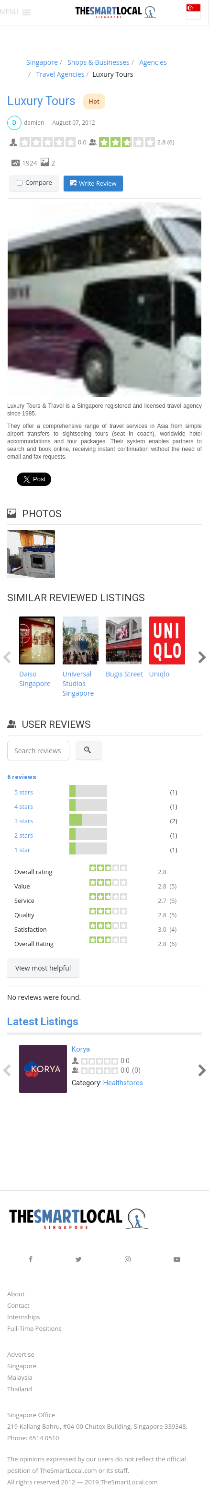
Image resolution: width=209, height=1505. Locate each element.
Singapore (21, 1366)
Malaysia (20, 1377)
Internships (23, 1317)
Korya (81, 1049)
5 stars (23, 792)
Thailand (19, 1389)
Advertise (20, 1354)
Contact (18, 1305)
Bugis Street (124, 673)
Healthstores (123, 1083)
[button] (9, 12)
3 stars (23, 821)
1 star (22, 850)
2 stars (23, 835)
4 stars (23, 807)
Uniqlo (159, 673)
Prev (9, 658)
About (16, 1294)
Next (200, 658)
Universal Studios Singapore (78, 683)
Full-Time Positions (34, 1328)
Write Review (93, 184)
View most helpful (43, 967)
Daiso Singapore (35, 678)
